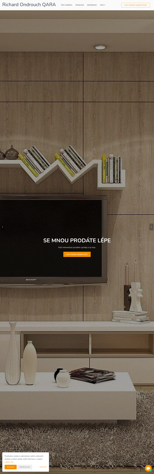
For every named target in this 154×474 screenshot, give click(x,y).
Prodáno (80, 5)
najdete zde (9, 462)
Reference (92, 5)
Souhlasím (10, 467)
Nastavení (43, 467)
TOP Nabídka (66, 5)
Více (102, 5)
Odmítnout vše (24, 467)
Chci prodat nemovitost (135, 5)
